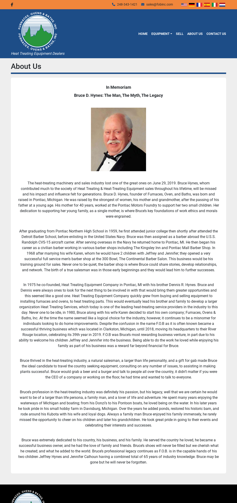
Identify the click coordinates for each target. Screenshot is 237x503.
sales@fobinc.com (159, 4)
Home (143, 34)
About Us (195, 34)
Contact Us (216, 34)
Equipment (160, 34)
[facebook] (12, 4)
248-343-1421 (127, 4)
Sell (180, 34)
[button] (161, 33)
